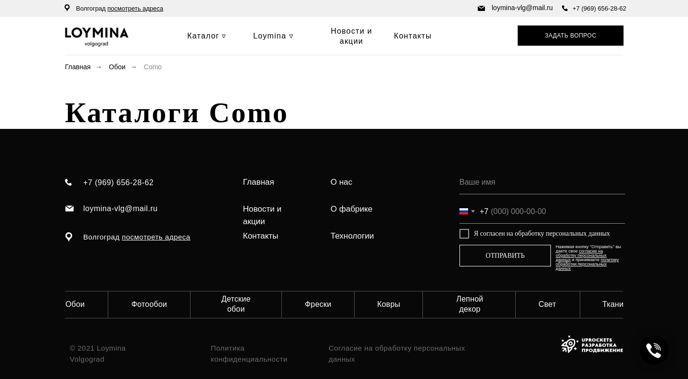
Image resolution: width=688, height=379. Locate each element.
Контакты (260, 235)
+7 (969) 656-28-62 (599, 8)
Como (153, 67)
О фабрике (351, 209)
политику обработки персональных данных (587, 264)
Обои (117, 67)
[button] (571, 35)
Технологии (352, 235)
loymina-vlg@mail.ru (522, 8)
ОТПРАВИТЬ (505, 255)
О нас (341, 182)
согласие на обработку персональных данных (581, 255)
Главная (77, 67)
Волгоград (119, 8)
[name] (542, 182)
